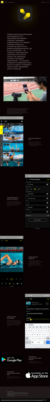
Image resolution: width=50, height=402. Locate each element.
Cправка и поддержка (11, 2)
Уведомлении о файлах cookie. (40, 400)
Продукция (5, 2)
